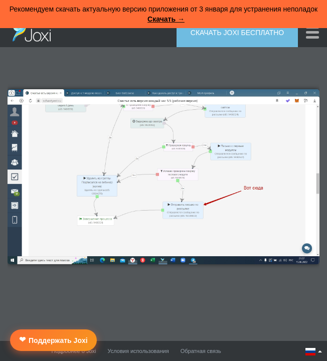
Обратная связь (201, 351)
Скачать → (166, 19)
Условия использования (138, 351)
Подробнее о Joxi (74, 351)
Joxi (29, 32)
